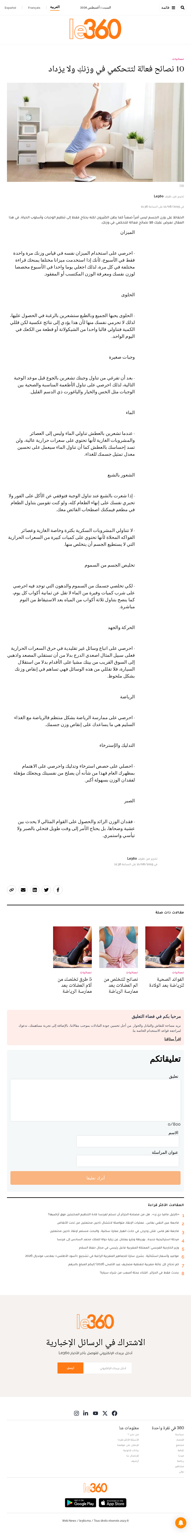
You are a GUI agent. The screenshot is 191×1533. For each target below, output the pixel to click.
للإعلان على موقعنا (128, 1445)
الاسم (173, 1132)
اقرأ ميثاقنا (172, 1039)
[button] (180, 1522)
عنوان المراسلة (165, 1152)
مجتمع (180, 1445)
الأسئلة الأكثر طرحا (128, 1439)
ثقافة (181, 1450)
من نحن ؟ (133, 1434)
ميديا (181, 1455)
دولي (181, 1471)
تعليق (173, 1076)
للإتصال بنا (132, 1455)
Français (34, 7)
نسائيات (178, 59)
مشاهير (179, 1466)
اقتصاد (180, 1439)
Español (10, 7)
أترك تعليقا (95, 1178)
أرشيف (135, 1461)
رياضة (180, 1461)
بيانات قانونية (131, 1450)
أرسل (70, 1368)
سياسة (179, 1434)
